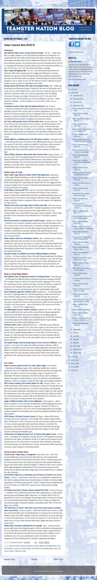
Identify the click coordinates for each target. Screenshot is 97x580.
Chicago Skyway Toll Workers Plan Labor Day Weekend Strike (26, 86)
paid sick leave (36, 548)
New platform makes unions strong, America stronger (23, 53)
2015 (73, 93)
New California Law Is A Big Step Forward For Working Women (27, 277)
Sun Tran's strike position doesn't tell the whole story (23, 122)
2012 (73, 363)
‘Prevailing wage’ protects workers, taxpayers (21, 310)
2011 (73, 367)
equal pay (30, 546)
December (76, 96)
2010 (73, 370)
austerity (23, 546)
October (76, 102)
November (76, 99)
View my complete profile (76, 79)
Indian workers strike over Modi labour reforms (21, 238)
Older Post (58, 559)
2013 (73, 360)
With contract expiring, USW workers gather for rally (23, 383)
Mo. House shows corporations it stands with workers (82, 206)
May (74, 339)
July (74, 333)
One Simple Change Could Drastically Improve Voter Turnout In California (30, 343)
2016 (73, 89)
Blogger (60, 571)
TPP (59, 548)
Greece (36, 546)
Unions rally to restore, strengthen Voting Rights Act (82, 162)
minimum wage (26, 548)
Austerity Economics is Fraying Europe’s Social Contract (24, 221)
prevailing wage (47, 548)
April (74, 343)
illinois (54, 546)
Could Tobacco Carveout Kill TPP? (16, 190)
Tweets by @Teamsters (76, 52)
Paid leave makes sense (12, 325)
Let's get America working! (81, 310)
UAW (16, 551)
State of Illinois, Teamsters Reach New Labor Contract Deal (25, 155)
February (76, 349)
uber (20, 551)
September (77, 106)
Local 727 (17, 548)
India (58, 546)
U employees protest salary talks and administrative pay (24, 106)
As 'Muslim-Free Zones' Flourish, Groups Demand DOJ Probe (26, 490)
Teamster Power (76, 62)
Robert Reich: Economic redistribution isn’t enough (23, 526)
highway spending (45, 546)
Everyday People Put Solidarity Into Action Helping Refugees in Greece (30, 254)
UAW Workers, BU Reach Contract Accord (19, 416)
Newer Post (9, 559)
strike (55, 548)
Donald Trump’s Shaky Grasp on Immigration (20, 455)
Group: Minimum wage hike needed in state (20, 292)
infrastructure (8, 548)
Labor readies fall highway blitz (15, 71)
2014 (73, 357)
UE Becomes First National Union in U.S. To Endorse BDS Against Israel (30, 434)
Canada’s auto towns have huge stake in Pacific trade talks (25, 205)
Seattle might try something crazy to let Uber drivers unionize (26, 139)
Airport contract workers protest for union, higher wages (25, 366)
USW (24, 551)
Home (34, 559)
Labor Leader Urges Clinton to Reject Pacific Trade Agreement (26, 175)
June (74, 336)
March (75, 346)
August (75, 329)
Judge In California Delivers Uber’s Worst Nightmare (23, 401)
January (75, 353)
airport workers (14, 546)
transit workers (9, 551)
